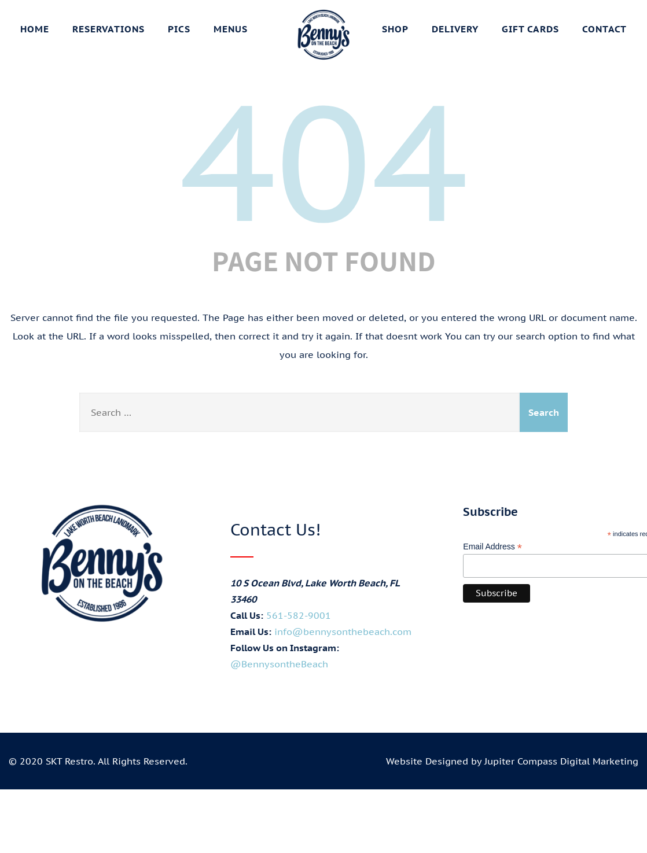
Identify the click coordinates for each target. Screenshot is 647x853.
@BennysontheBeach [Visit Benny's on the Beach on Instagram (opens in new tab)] (279, 664)
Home (34, 29)
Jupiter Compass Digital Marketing (561, 761)
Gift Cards (530, 29)
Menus (231, 29)
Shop (395, 29)
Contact (604, 29)
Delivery (455, 29)
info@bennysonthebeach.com (342, 631)
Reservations (108, 29)
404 (323, 160)
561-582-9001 (298, 615)
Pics (179, 29)
